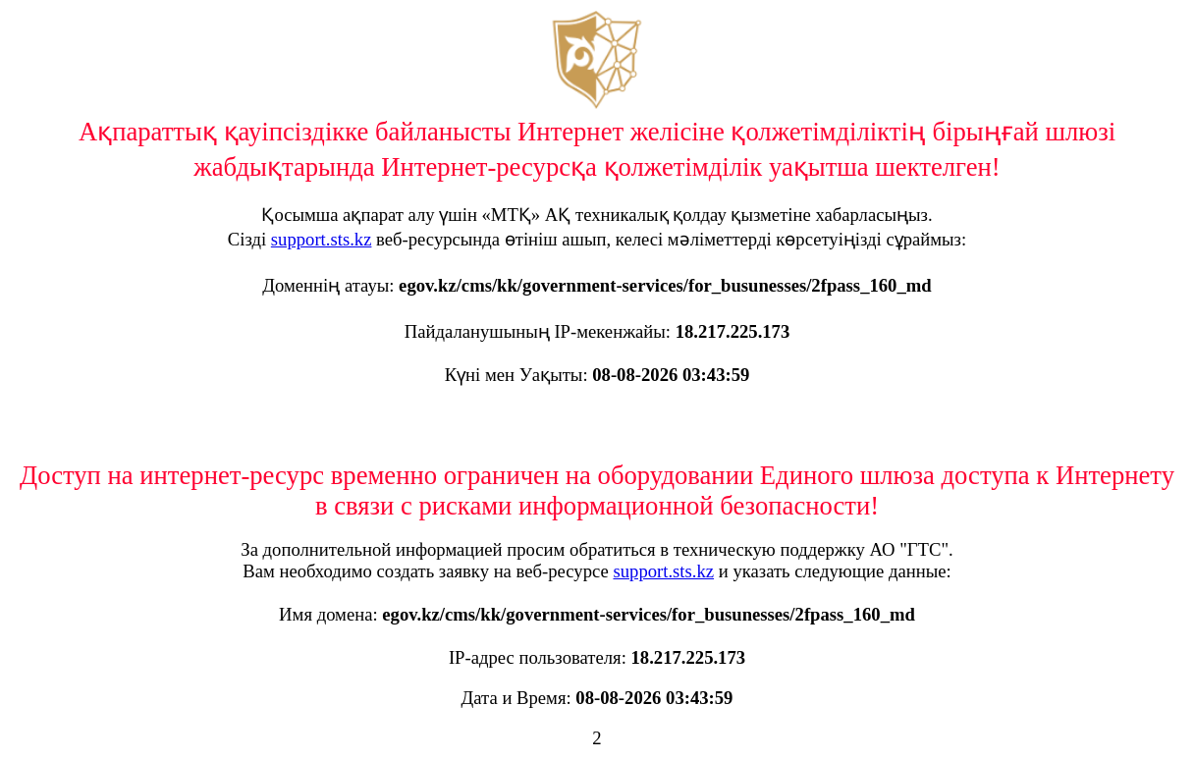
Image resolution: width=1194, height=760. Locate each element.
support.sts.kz (321, 239)
